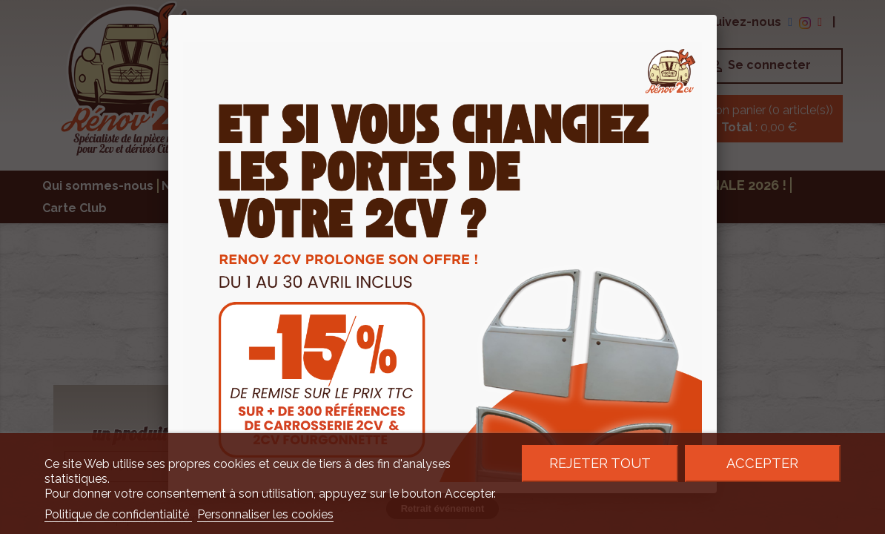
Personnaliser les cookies (265, 514)
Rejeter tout (600, 463)
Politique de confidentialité (118, 514)
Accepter (762, 463)
